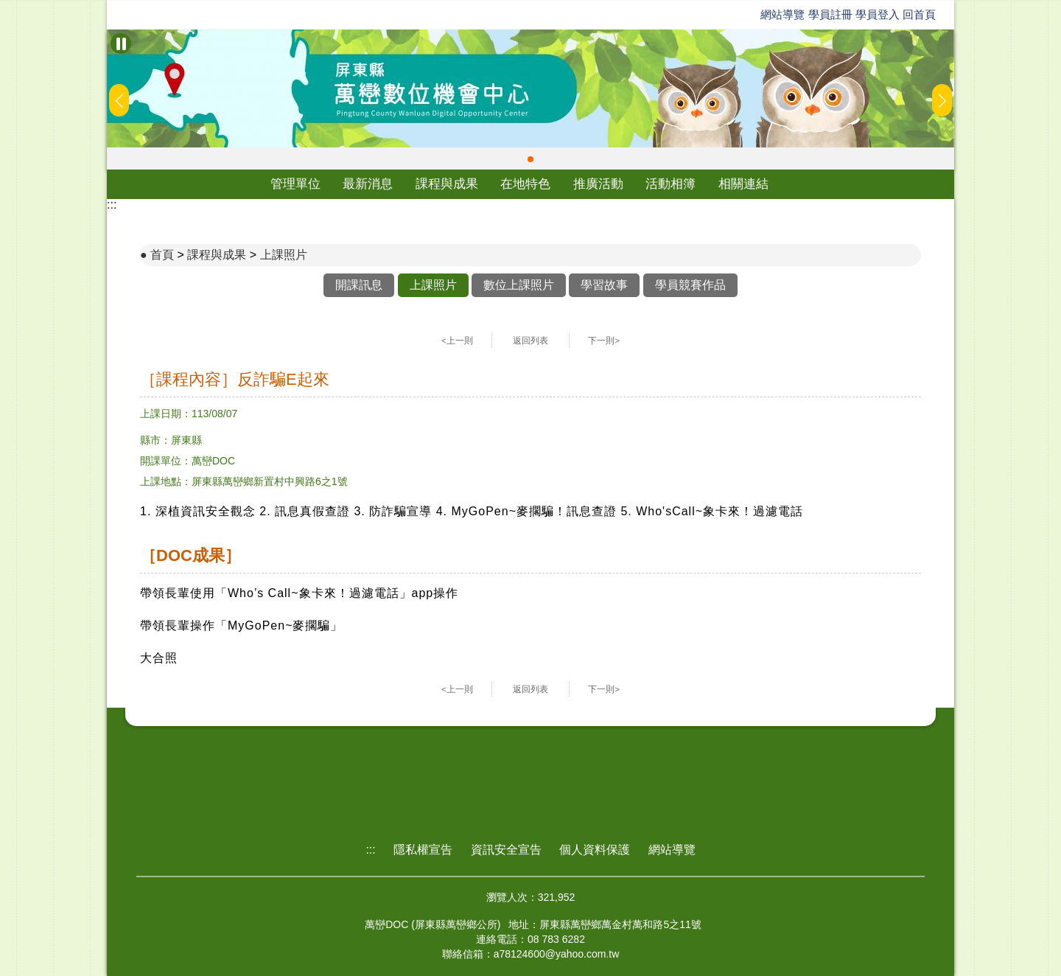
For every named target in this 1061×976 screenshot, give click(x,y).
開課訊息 (358, 285)
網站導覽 (782, 14)
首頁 (162, 254)
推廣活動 (598, 184)
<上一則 (457, 340)
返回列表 (530, 340)
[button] (530, 159)
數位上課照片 (518, 285)
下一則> (604, 340)
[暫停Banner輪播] (121, 43)
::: (111, 204)
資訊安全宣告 (506, 849)
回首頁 (919, 14)
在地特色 (525, 184)
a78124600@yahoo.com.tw (557, 954)
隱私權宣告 (422, 849)
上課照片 (283, 254)
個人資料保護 (594, 849)
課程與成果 (447, 184)
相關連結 (743, 184)
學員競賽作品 (690, 285)
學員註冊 (830, 14)
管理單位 (295, 184)
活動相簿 (670, 184)
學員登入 (877, 14)
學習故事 (604, 285)
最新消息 (368, 184)
